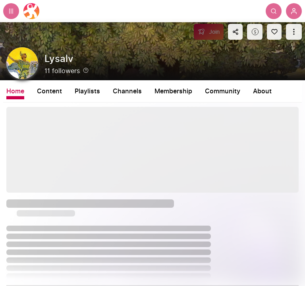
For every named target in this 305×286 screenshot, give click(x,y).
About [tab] (262, 91)
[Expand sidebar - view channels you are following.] (11, 11)
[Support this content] (255, 32)
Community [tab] (222, 91)
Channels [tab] (127, 91)
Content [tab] (49, 91)
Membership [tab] (173, 91)
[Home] (31, 11)
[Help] (86, 70)
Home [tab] (15, 91)
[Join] (209, 32)
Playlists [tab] (87, 91)
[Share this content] (235, 32)
